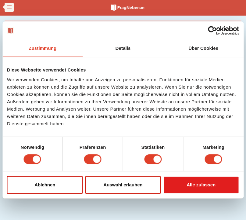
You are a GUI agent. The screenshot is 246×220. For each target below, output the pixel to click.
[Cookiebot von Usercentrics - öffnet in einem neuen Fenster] (212, 30)
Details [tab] (123, 48)
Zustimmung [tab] (42, 48)
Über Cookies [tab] (203, 48)
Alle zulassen (201, 184)
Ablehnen (44, 184)
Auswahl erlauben (122, 184)
